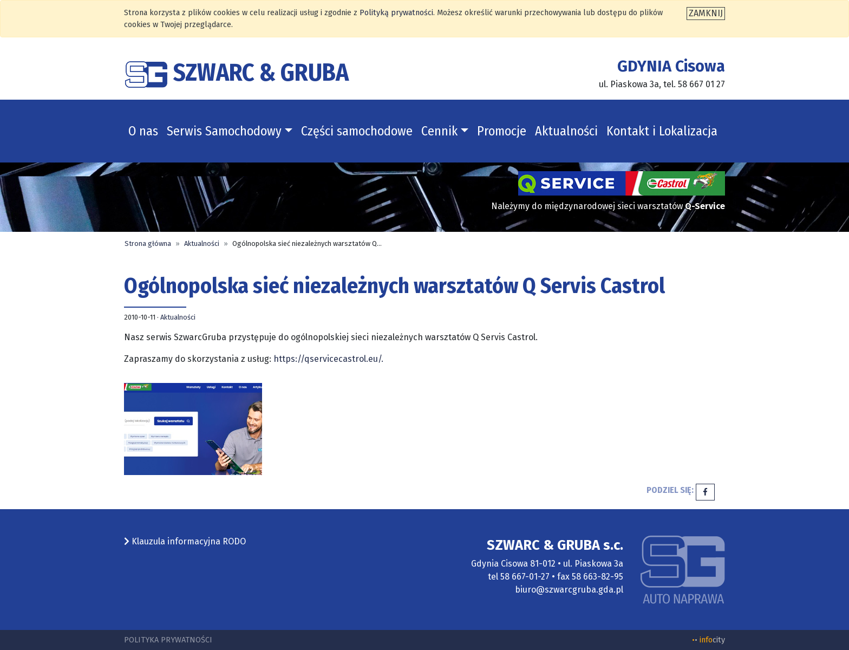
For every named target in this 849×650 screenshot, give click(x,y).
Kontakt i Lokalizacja (661, 131)
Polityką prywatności (396, 12)
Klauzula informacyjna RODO (185, 541)
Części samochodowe (357, 131)
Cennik (439, 131)
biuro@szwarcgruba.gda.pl (569, 589)
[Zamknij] (706, 13)
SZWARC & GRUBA (236, 72)
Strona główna (148, 243)
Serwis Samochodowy (224, 131)
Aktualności (566, 131)
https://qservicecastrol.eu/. (328, 359)
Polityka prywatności (168, 640)
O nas (143, 131)
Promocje (501, 131)
